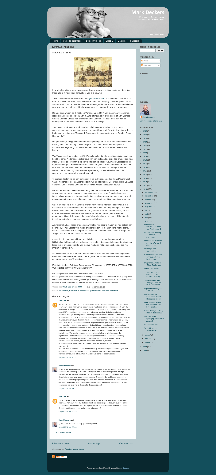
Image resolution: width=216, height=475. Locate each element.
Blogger (126, 468)
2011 (145, 185)
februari (148, 339)
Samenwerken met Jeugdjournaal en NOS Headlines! (152, 282)
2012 (145, 182)
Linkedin (121, 41)
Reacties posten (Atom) (74, 449)
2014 (145, 175)
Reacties (146, 65)
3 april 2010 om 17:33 (68, 388)
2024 (145, 138)
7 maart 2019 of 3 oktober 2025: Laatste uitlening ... (153, 274)
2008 (145, 350)
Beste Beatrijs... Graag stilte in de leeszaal (153, 312)
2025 (145, 135)
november (149, 196)
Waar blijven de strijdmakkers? (151, 329)
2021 (145, 149)
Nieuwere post (60, 443)
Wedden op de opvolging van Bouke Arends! (154, 318)
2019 (145, 156)
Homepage (94, 443)
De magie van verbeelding (150, 250)
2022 (145, 145)
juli (146, 210)
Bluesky (109, 41)
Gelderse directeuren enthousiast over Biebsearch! (153, 257)
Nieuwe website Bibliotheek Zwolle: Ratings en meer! (153, 296)
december (149, 192)
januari (148, 342)
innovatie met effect (110, 291)
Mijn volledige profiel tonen (151, 121)
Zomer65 (62, 301)
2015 (145, 171)
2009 (145, 347)
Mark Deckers (65, 366)
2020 (145, 153)
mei (146, 218)
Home (55, 41)
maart (147, 335)
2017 (145, 164)
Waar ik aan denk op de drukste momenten (152, 235)
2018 (145, 160)
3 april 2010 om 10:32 (68, 357)
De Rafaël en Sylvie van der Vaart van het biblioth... (152, 304)
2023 (145, 142)
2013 (145, 178)
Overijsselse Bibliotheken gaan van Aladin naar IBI (153, 226)
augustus (149, 207)
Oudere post (126, 443)
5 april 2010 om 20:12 (68, 412)
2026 (145, 131)
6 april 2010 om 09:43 (68, 427)
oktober (148, 200)
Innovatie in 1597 (151, 325)
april (147, 221)
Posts (144, 61)
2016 (145, 167)
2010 (145, 189)
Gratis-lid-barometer (72, 41)
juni (146, 214)
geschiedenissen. (97, 98)
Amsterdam (63, 291)
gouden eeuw (95, 291)
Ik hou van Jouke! (151, 269)
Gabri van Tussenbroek (79, 291)
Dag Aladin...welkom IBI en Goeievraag (152, 264)
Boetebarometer (93, 41)
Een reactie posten (63, 433)
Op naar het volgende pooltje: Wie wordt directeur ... (153, 243)
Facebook (134, 41)
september (149, 203)
